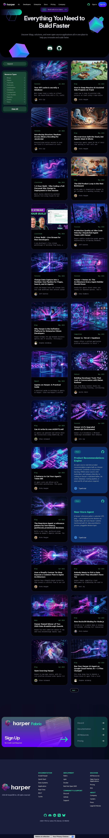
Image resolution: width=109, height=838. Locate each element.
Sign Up (102, 4)
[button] (19, 4)
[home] (9, 4)
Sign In (94, 4)
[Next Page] (74, 690)
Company (62, 4)
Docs (46, 4)
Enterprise (37, 4)
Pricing (53, 4)
